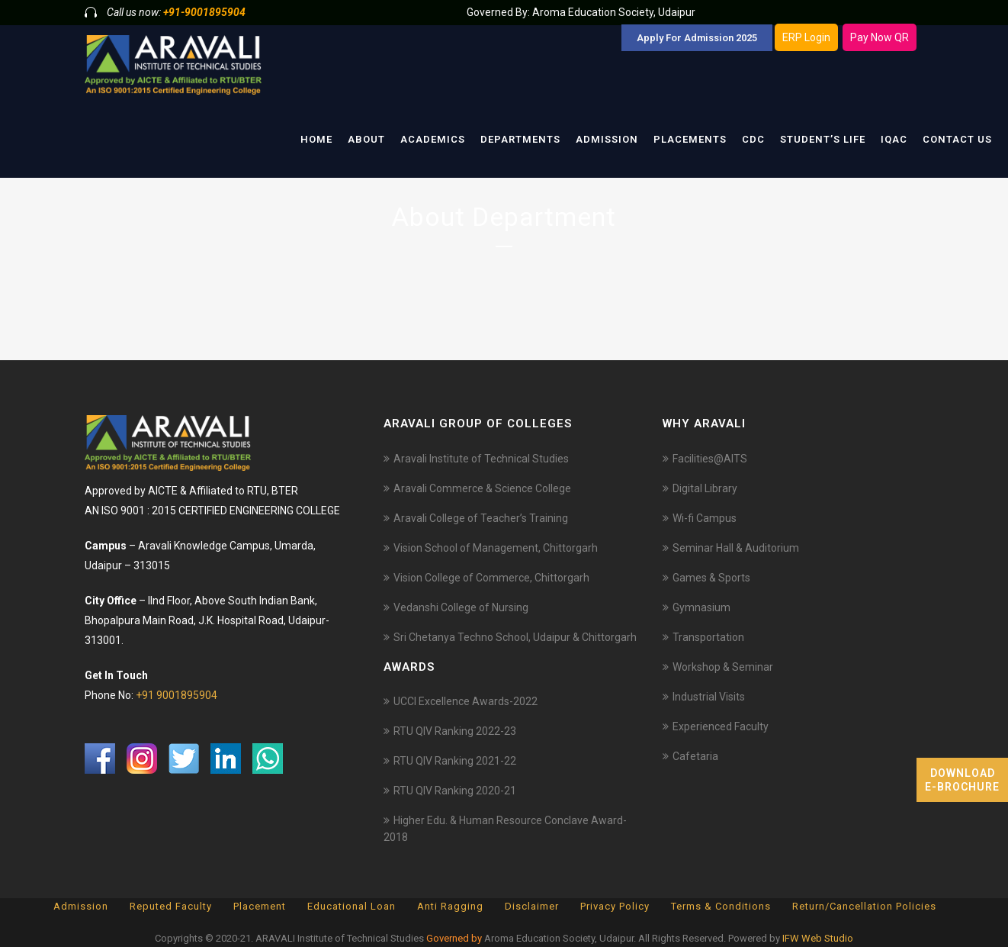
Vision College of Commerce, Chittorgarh (491, 578)
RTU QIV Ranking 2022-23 (454, 731)
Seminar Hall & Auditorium (736, 548)
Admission (80, 906)
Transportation (708, 637)
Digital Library (705, 488)
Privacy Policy (615, 906)
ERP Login (806, 37)
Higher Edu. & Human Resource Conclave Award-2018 (505, 828)
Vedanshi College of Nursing (460, 607)
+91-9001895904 (204, 12)
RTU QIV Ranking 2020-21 (454, 790)
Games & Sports (711, 578)
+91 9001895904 (176, 695)
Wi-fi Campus (705, 518)
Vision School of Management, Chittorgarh (495, 548)
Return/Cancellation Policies (864, 906)
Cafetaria (695, 756)
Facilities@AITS (710, 459)
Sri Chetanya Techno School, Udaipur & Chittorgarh (515, 637)
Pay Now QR (879, 37)
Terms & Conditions (721, 906)
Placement (259, 906)
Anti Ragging (450, 906)
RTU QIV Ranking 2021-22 (454, 761)
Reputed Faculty (171, 906)
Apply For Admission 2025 (697, 37)
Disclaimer (532, 906)
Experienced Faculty (721, 726)
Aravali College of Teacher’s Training (480, 518)
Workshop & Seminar (723, 667)
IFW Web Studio (817, 938)
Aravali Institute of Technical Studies (481, 459)
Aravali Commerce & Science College (482, 488)
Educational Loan (351, 906)
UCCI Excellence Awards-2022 (465, 701)
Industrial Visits (709, 697)
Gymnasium (701, 607)
